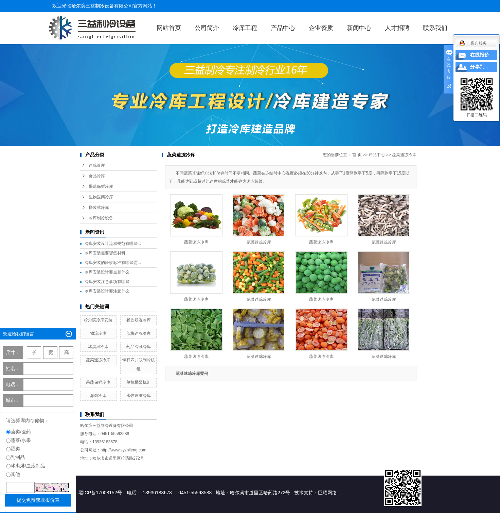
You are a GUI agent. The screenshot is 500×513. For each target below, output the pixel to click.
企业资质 (321, 27)
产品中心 (283, 27)
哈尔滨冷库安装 (98, 320)
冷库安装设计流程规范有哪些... (113, 243)
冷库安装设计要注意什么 (107, 291)
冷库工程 (245, 27)
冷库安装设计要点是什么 (107, 272)
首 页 (356, 154)
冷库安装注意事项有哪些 (107, 281)
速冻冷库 (97, 165)
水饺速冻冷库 (138, 395)
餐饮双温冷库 (138, 320)
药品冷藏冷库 (138, 346)
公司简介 (207, 27)
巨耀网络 (327, 492)
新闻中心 (359, 27)
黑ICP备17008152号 (100, 492)
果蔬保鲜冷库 (101, 186)
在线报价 (479, 54)
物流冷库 (98, 333)
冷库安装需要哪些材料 (105, 253)
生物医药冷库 (101, 197)
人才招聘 (397, 27)
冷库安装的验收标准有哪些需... (113, 262)
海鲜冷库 (98, 395)
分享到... (479, 66)
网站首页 (169, 27)
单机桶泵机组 (138, 382)
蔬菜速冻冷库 (98, 360)
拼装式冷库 (99, 207)
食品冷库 (97, 175)
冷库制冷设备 (101, 218)
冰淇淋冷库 (98, 346)
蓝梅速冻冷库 (138, 333)
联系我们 (435, 27)
